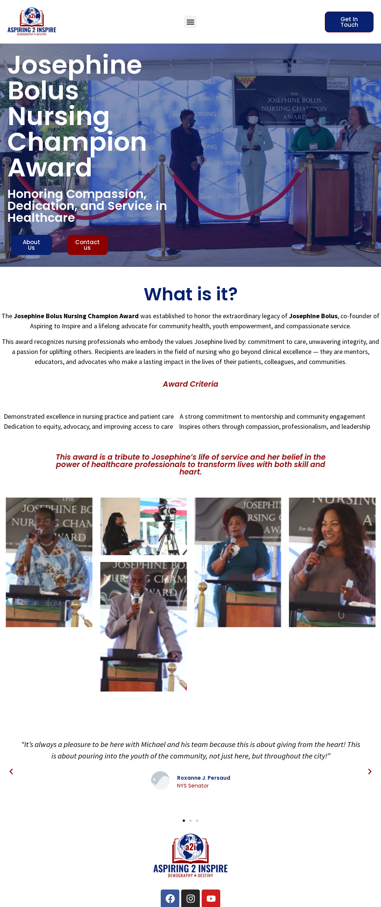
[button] (190, 22)
